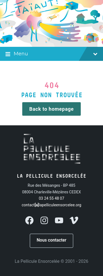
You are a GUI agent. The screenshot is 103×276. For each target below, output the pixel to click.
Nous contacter (51, 240)
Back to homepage (51, 109)
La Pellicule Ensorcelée (37, 261)
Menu (51, 54)
